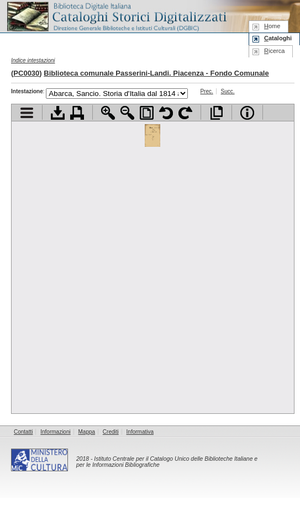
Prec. (206, 91)
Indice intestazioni (33, 60)
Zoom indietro (127, 113)
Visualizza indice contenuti (27, 113)
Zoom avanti (108, 113)
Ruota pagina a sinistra (166, 113)
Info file (247, 113)
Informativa (140, 432)
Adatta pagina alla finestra (147, 113)
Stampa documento (77, 113)
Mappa (87, 432)
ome (272, 26)
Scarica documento (58, 113)
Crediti (111, 432)
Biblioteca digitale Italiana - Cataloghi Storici (116, 15)
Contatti (23, 432)
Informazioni (55, 432)
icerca (274, 50)
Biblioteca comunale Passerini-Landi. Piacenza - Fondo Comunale (156, 73)
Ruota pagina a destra (185, 113)
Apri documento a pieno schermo (216, 113)
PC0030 (26, 73)
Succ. (228, 91)
